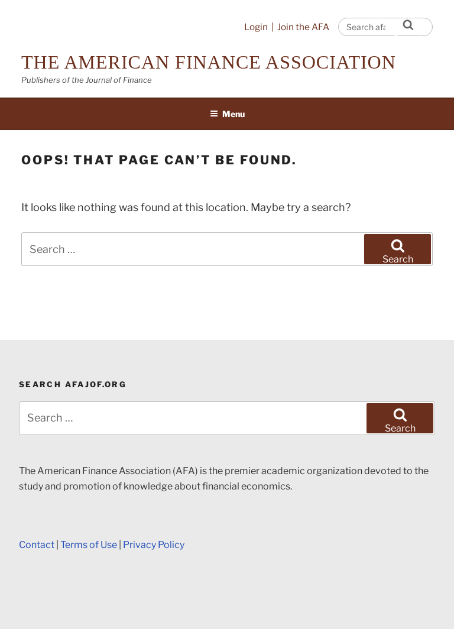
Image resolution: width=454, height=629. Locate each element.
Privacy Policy (153, 544)
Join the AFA (303, 27)
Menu (227, 114)
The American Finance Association (208, 62)
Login (256, 27)
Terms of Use (88, 544)
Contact (36, 544)
